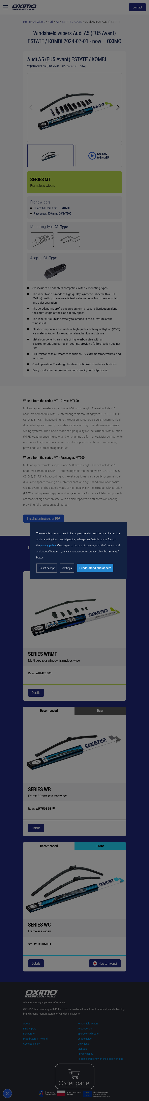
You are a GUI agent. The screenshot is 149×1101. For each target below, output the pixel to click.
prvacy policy (48, 545)
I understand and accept (95, 568)
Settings (67, 568)
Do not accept (47, 568)
